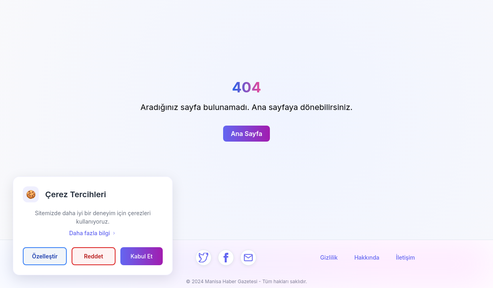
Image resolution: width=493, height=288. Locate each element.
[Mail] (248, 258)
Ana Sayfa (246, 134)
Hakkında (366, 257)
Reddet (93, 256)
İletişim (405, 257)
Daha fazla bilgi (92, 233)
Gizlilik (329, 257)
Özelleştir (45, 256)
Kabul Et (141, 256)
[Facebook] (226, 258)
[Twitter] (204, 258)
